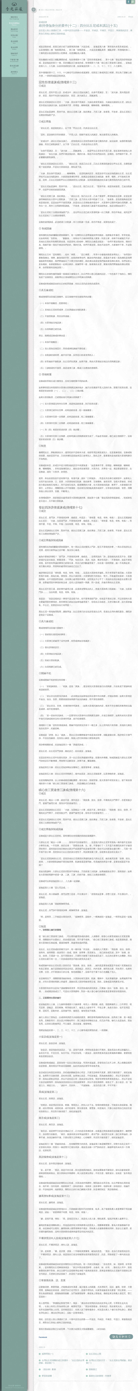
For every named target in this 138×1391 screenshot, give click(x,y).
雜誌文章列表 (49, 10)
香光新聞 (14, 42)
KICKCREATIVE (18, 1387)
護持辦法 (14, 72)
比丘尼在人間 (95, 1354)
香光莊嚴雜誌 (14, 24)
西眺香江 (93, 1369)
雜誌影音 (14, 30)
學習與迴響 (47, 1376)
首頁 (42, 10)
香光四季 (14, 48)
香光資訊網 (14, 66)
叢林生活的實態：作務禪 (100, 1376)
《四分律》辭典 (49, 1369)
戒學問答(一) (47, 1354)
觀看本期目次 (121, 1337)
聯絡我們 (14, 54)
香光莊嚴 (14, 6)
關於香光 (14, 18)
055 (45, 17)
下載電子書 (14, 60)
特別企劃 (14, 36)
